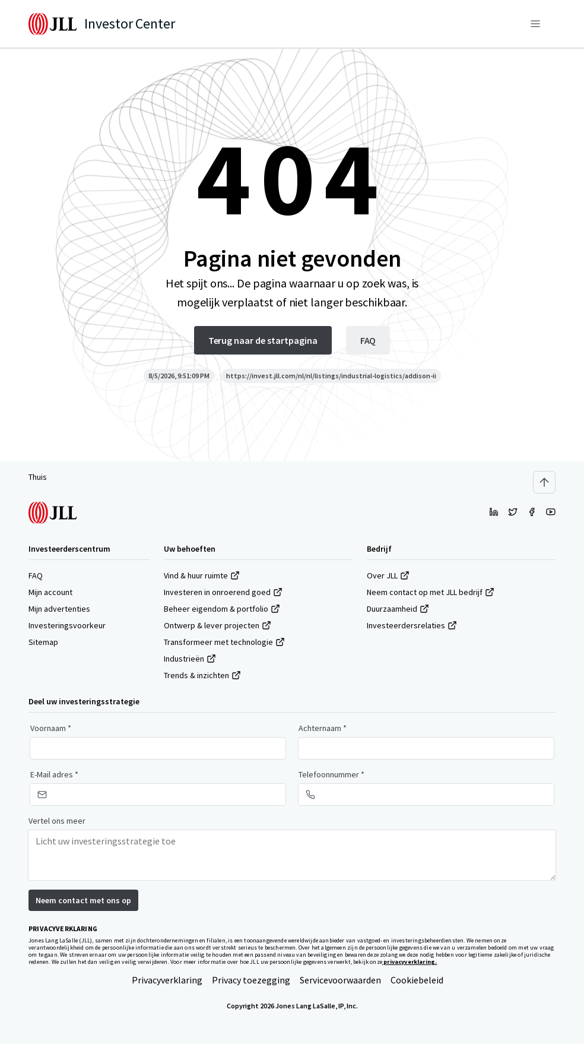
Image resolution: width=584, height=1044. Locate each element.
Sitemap (43, 642)
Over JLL (388, 575)
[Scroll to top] (544, 482)
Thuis (37, 477)
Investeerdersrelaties (412, 625)
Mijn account (50, 592)
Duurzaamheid (398, 608)
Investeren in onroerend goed (223, 592)
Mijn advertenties (59, 608)
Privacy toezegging (251, 980)
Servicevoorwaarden (340, 980)
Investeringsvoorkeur (67, 625)
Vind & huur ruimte (202, 575)
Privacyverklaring (167, 980)
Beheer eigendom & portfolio (222, 608)
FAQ (35, 575)
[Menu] (535, 24)
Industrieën (190, 658)
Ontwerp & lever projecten (217, 625)
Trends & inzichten (202, 675)
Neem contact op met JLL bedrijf (430, 592)
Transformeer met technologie (224, 642)
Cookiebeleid (417, 980)
